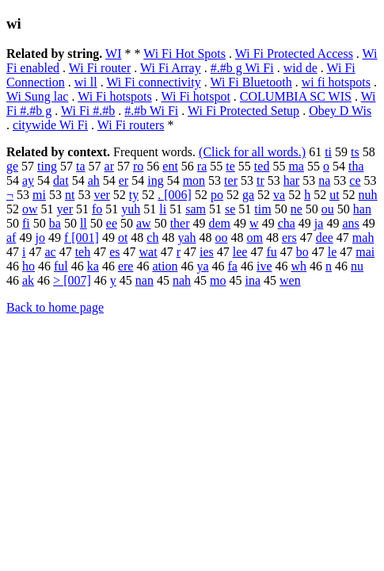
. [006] (175, 194)
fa (233, 266)
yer (65, 209)
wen (290, 280)
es (114, 252)
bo (302, 252)
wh (299, 266)
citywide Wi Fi (50, 125)
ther (180, 223)
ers (289, 237)
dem (220, 223)
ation (164, 266)
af (11, 237)
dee (324, 237)
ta (81, 166)
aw (143, 223)
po (217, 194)
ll (83, 223)
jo (39, 237)
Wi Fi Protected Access (294, 53)
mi (39, 194)
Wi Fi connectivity (153, 82)
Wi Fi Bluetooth (250, 82)
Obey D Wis (340, 110)
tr (260, 180)
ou (327, 209)
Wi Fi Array (170, 68)
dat (61, 180)
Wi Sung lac (37, 96)
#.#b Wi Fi (151, 110)
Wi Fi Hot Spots (184, 53)
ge (12, 166)
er (123, 180)
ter (231, 180)
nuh (368, 194)
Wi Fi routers (131, 125)
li (162, 209)
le (332, 252)
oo (221, 237)
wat (148, 252)
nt (69, 194)
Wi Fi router (100, 68)
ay (28, 180)
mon (194, 180)
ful (61, 266)
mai (364, 252)
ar (109, 166)
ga (248, 194)
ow (30, 209)
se (230, 209)
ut (334, 194)
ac (49, 252)
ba (55, 223)
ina (252, 280)
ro (138, 166)
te (230, 166)
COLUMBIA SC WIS (296, 96)
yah (186, 237)
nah (182, 280)
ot (122, 237)
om (255, 237)
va (279, 194)
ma (296, 166)
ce (354, 180)
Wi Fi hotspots (115, 96)
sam (195, 209)
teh (83, 252)
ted (262, 166)
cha (286, 223)
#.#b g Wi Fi (242, 68)
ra (202, 166)
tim (262, 209)
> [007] (72, 280)
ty (134, 194)
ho (28, 266)
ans (350, 223)
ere (126, 266)
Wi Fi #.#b (88, 110)
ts (355, 152)
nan (144, 280)
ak (28, 280)
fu (271, 252)
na (324, 180)
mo (218, 280)
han (362, 209)
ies (207, 252)
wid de (300, 68)
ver (101, 194)
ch (152, 237)
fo (97, 209)
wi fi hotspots (336, 82)
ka (93, 266)
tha (356, 166)
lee (240, 252)
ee (111, 223)
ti (328, 152)
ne (296, 209)
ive (264, 266)
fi (26, 223)
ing (155, 180)
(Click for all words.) (252, 152)
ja (319, 223)
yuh (130, 209)
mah (363, 237)
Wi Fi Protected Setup (243, 110)
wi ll (85, 82)
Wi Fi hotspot (195, 96)
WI (113, 53)
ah (94, 180)
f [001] (81, 237)
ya (202, 266)
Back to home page (55, 307)
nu (357, 266)
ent (170, 166)
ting (47, 166)
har (291, 180)
